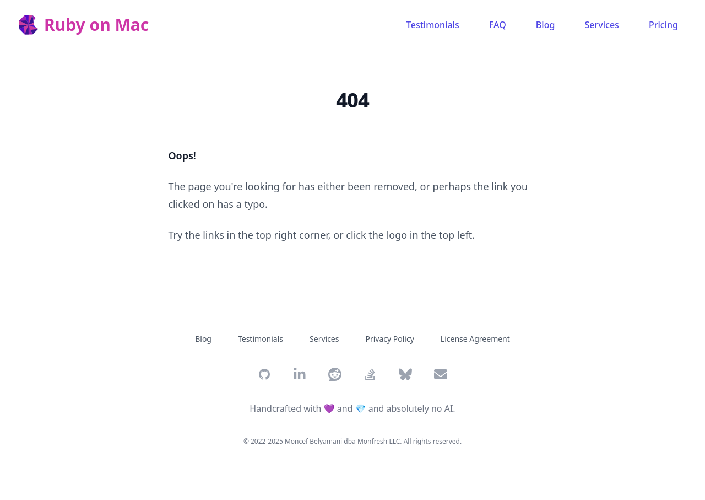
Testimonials (432, 25)
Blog (545, 25)
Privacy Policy (389, 339)
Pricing (663, 25)
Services (602, 25)
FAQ (497, 25)
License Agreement (475, 339)
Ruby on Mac (96, 24)
